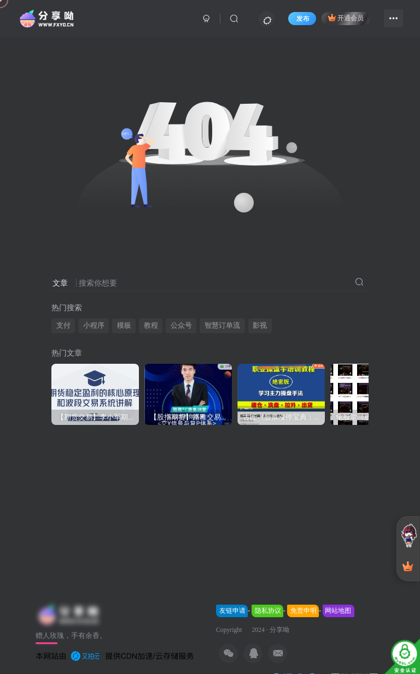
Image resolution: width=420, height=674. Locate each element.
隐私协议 (268, 610)
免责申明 (303, 610)
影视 (260, 325)
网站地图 (338, 610)
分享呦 (279, 629)
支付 (63, 325)
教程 (151, 325)
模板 (124, 325)
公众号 (181, 325)
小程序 (93, 325)
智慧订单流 (222, 325)
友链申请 (232, 610)
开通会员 (346, 17)
